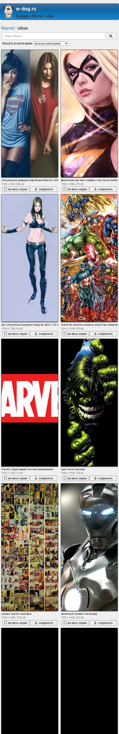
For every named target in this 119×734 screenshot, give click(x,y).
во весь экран (15, 189)
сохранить (43, 189)
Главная (22, 16)
